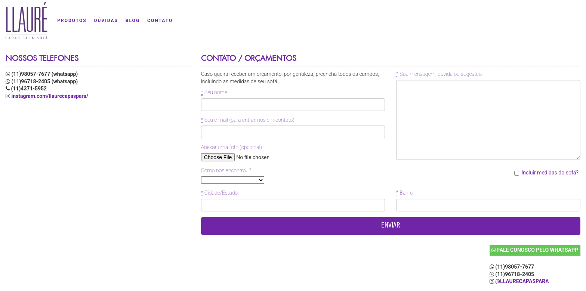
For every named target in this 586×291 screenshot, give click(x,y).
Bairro (404, 193)
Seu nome (214, 92)
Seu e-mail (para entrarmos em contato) (247, 120)
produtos (71, 20)
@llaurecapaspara (522, 281)
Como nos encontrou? (226, 170)
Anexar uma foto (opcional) (231, 147)
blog (133, 20)
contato (160, 20)
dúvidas (106, 20)
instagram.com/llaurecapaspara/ (49, 96)
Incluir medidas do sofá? (554, 173)
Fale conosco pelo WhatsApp (534, 250)
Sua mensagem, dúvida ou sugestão (439, 74)
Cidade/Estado (219, 193)
